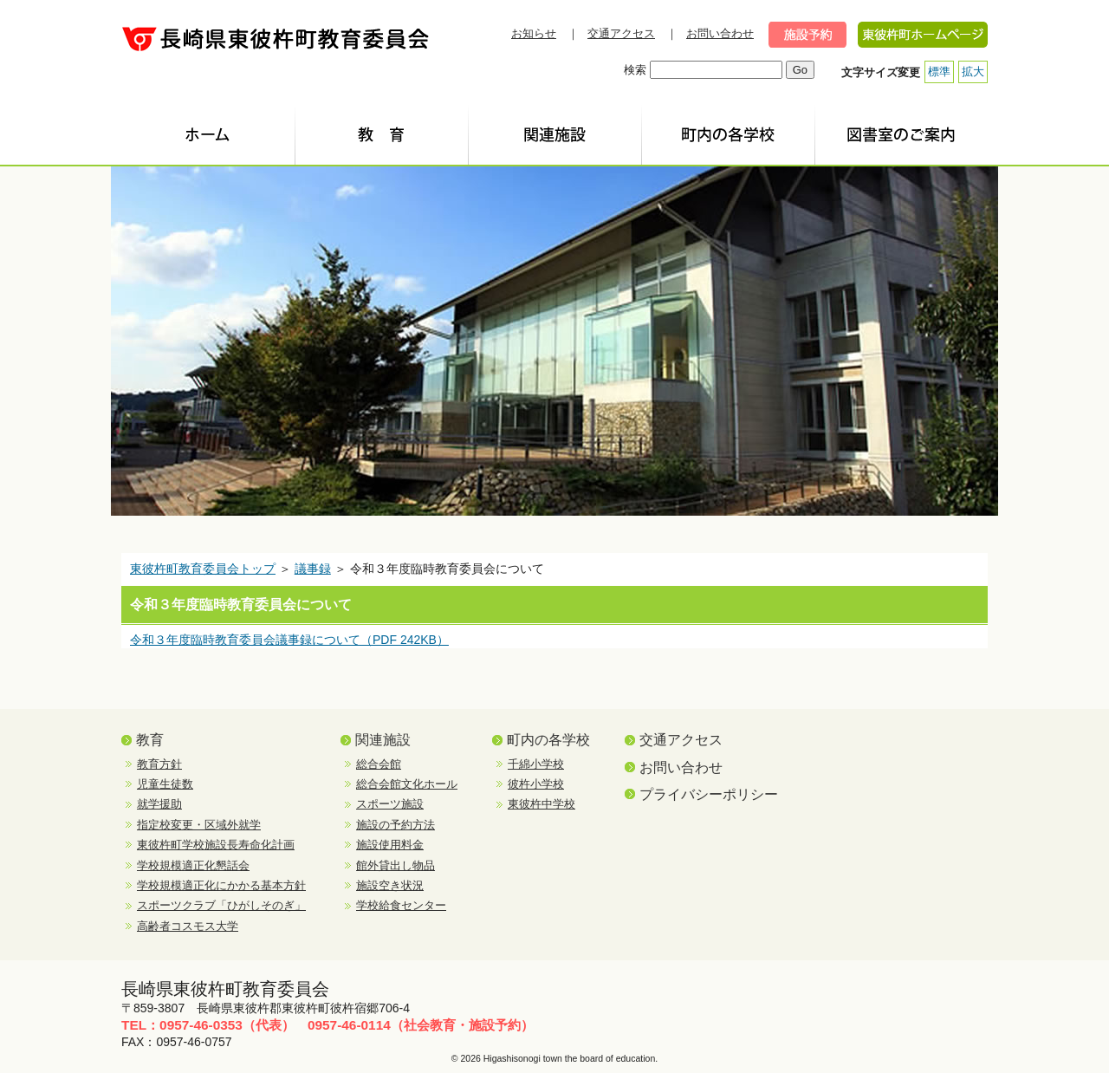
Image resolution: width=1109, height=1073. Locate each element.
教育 (150, 739)
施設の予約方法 (395, 824)
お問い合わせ (720, 33)
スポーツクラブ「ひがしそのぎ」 (221, 905)
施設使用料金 (390, 844)
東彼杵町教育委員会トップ (203, 569)
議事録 (313, 569)
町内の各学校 (548, 739)
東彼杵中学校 (541, 803)
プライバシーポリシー (708, 794)
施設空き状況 (390, 885)
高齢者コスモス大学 (187, 926)
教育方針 (159, 764)
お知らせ (533, 33)
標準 (939, 71)
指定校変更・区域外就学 (199, 824)
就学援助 (159, 803)
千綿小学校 (536, 764)
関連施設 (383, 739)
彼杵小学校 (536, 783)
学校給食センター (401, 905)
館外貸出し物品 (395, 865)
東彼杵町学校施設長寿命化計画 (216, 844)
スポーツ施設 (390, 803)
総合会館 (378, 764)
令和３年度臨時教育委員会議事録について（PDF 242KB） (289, 640)
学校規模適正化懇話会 (193, 865)
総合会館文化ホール (406, 783)
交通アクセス (621, 33)
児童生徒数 (165, 783)
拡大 (973, 71)
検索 (635, 69)
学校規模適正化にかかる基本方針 (221, 885)
